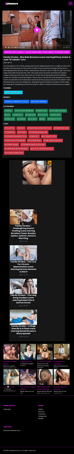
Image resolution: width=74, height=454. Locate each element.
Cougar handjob (14, 153)
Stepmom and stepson (33, 144)
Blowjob (30, 115)
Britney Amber (39, 101)
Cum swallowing (53, 140)
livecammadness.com (11, 430)
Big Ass (32, 119)
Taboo (8, 111)
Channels (41, 414)
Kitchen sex (34, 140)
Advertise (7, 409)
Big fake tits (49, 136)
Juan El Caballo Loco (16, 101)
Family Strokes (13, 92)
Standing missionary (16, 149)
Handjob (9, 119)
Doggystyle (54, 119)
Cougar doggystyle (15, 136)
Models (41, 418)
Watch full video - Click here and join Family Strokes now (37, 52)
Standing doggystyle (39, 128)
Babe (42, 119)
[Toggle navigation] (70, 3)
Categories (42, 416)
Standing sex (61, 128)
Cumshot (17, 115)
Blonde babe (11, 144)
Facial (21, 128)
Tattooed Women (24, 111)
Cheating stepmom (15, 140)
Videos (40, 409)
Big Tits (43, 115)
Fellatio (9, 128)
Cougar (22, 132)
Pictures (41, 412)
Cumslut (34, 136)
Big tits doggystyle (42, 149)
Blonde (21, 119)
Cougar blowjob (38, 132)
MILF (7, 115)
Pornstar (42, 111)
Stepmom (9, 132)
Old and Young (58, 111)
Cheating (55, 115)
